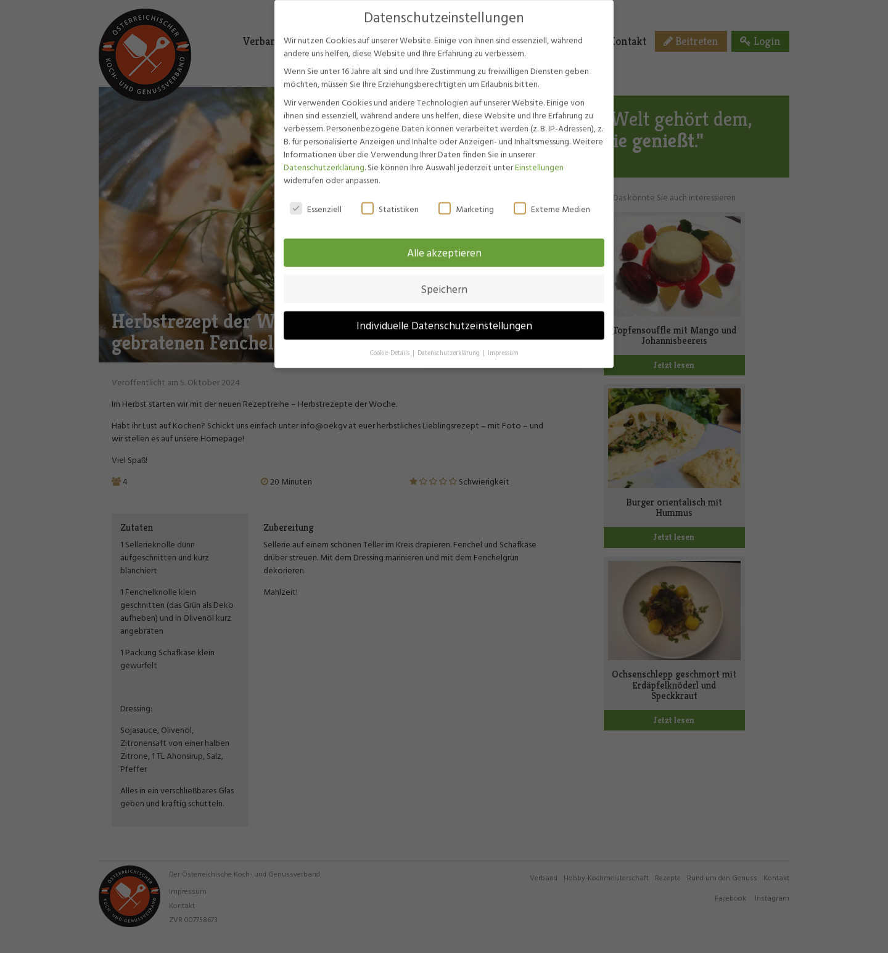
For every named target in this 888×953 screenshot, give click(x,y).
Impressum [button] (503, 346)
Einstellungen (539, 160)
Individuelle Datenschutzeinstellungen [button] (444, 319)
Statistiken (390, 202)
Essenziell (316, 202)
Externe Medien (552, 202)
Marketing (466, 202)
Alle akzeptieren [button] (444, 246)
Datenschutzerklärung (324, 160)
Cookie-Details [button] (390, 346)
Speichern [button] (444, 282)
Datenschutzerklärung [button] (449, 346)
